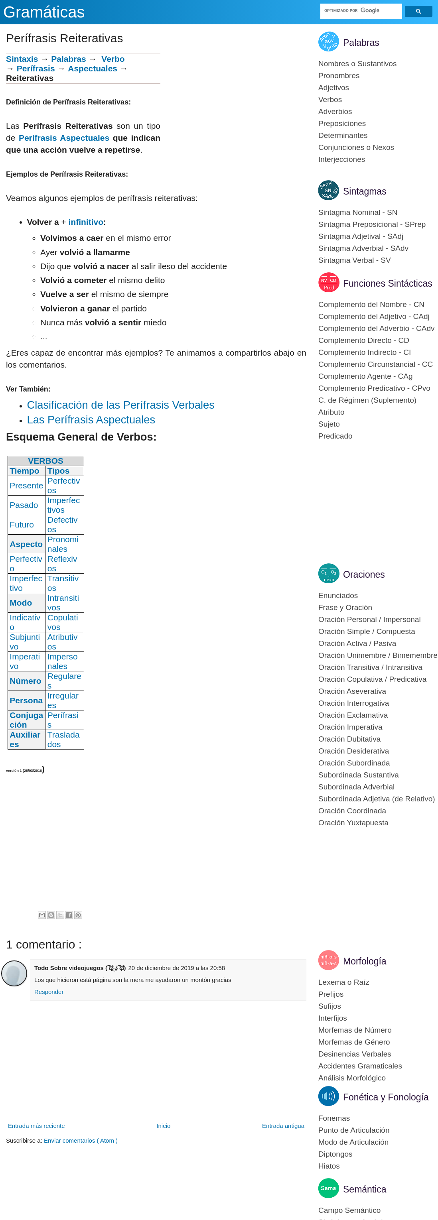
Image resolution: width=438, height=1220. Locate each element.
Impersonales (62, 661)
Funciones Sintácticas (387, 283)
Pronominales (63, 544)
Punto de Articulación (354, 1130)
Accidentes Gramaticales (360, 1066)
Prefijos (330, 994)
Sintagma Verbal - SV (354, 260)
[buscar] (361, 10)
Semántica (365, 1189)
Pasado (24, 505)
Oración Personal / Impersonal (369, 619)
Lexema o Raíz (343, 982)
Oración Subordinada (354, 763)
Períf (28, 137)
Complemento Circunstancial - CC (375, 364)
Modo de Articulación (353, 1142)
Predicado (335, 436)
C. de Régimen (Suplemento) (367, 400)
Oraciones (364, 574)
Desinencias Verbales (354, 1054)
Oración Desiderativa (353, 751)
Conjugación (26, 719)
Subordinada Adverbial (356, 787)
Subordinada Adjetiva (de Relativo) (376, 799)
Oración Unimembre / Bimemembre (378, 655)
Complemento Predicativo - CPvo (374, 388)
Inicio (163, 1125)
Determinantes (343, 135)
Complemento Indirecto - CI (364, 352)
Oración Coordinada (352, 811)
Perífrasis (36, 68)
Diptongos (335, 1154)
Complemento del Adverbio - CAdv (376, 328)
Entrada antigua (283, 1125)
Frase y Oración (345, 607)
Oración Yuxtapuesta (353, 823)
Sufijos (329, 1006)
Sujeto (329, 424)
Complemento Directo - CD (363, 340)
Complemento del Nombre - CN (371, 304)
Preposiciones (342, 123)
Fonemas (334, 1118)
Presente (26, 485)
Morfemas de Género (354, 1042)
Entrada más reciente (36, 1125)
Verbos (330, 99)
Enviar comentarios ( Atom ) (81, 1140)
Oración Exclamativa (353, 715)
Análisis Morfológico (352, 1078)
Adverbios (335, 111)
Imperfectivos (63, 505)
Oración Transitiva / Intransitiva (370, 667)
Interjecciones (341, 159)
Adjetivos (333, 87)
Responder (48, 991)
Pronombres (339, 75)
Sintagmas (365, 191)
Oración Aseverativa (352, 691)
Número (25, 680)
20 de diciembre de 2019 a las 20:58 (176, 967)
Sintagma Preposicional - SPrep (372, 224)
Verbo (112, 58)
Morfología (365, 961)
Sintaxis (22, 58)
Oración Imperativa (350, 727)
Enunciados (338, 595)
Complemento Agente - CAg (365, 376)
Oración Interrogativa (353, 703)
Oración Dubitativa (349, 739)
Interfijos (332, 1018)
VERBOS (45, 460)
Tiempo (24, 470)
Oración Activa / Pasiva (357, 643)
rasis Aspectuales (73, 137)
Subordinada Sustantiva (358, 775)
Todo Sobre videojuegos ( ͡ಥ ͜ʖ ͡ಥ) (80, 967)
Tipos (58, 470)
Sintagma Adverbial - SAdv (363, 248)
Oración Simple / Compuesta (366, 631)
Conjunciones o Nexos (356, 147)
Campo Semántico (349, 1210)
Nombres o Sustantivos (357, 63)
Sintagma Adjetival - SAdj (360, 236)
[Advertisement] (233, 109)
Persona (26, 700)
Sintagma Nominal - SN (358, 212)
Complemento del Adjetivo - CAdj (374, 316)
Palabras (68, 58)
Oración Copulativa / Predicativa (372, 679)
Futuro (22, 524)
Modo (21, 602)
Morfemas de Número (355, 1030)
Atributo (331, 412)
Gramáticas (44, 12)
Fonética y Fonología (386, 1097)
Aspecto (26, 544)
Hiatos (329, 1166)
